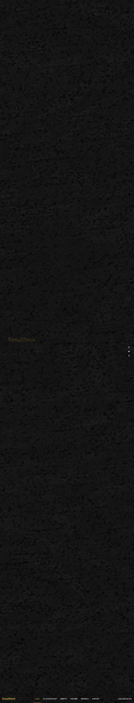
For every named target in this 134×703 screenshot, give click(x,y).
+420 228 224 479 (124, 699)
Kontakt (95, 699)
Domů (37, 699)
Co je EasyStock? (50, 699)
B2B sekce (85, 699)
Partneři (74, 699)
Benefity (64, 699)
